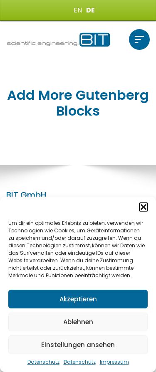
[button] (143, 207)
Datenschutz (43, 361)
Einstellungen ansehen (78, 344)
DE (90, 10)
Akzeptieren (78, 299)
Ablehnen (78, 322)
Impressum (114, 361)
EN (78, 10)
